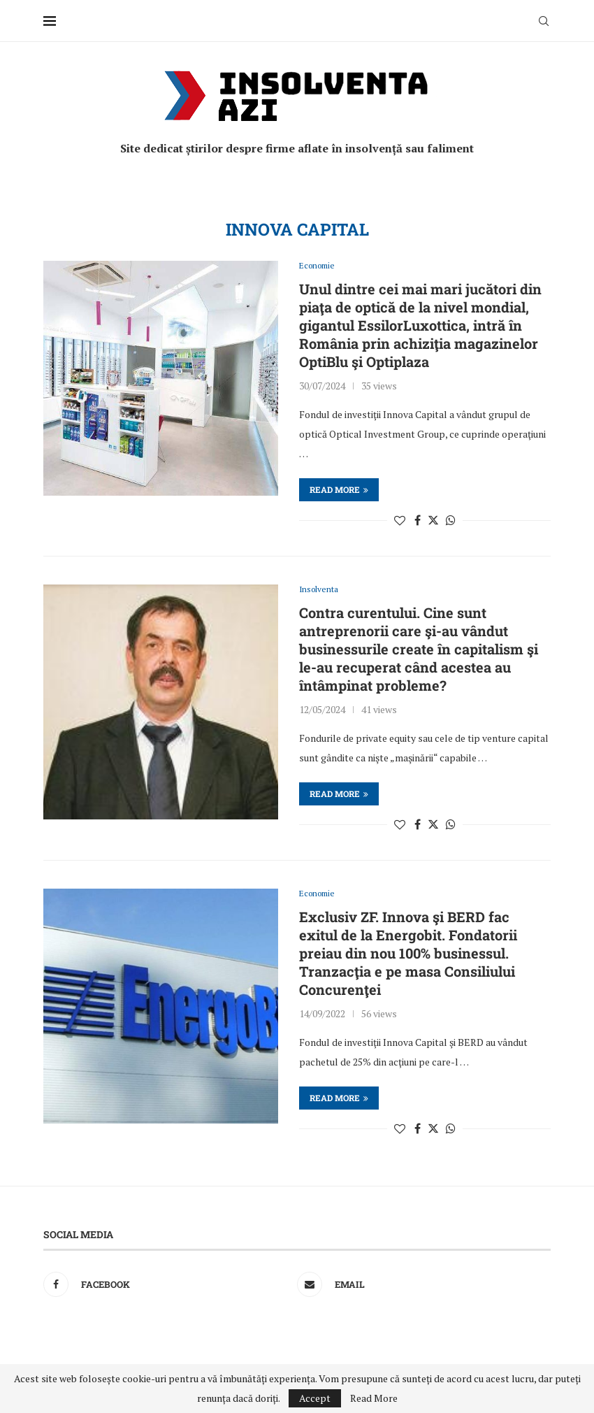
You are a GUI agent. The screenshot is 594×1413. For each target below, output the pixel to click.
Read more (339, 490)
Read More (374, 1398)
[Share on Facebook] (417, 521)
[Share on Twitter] (433, 521)
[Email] (420, 1287)
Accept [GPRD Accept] (315, 1398)
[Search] (544, 21)
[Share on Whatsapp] (451, 521)
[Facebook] (167, 1287)
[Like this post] (399, 521)
